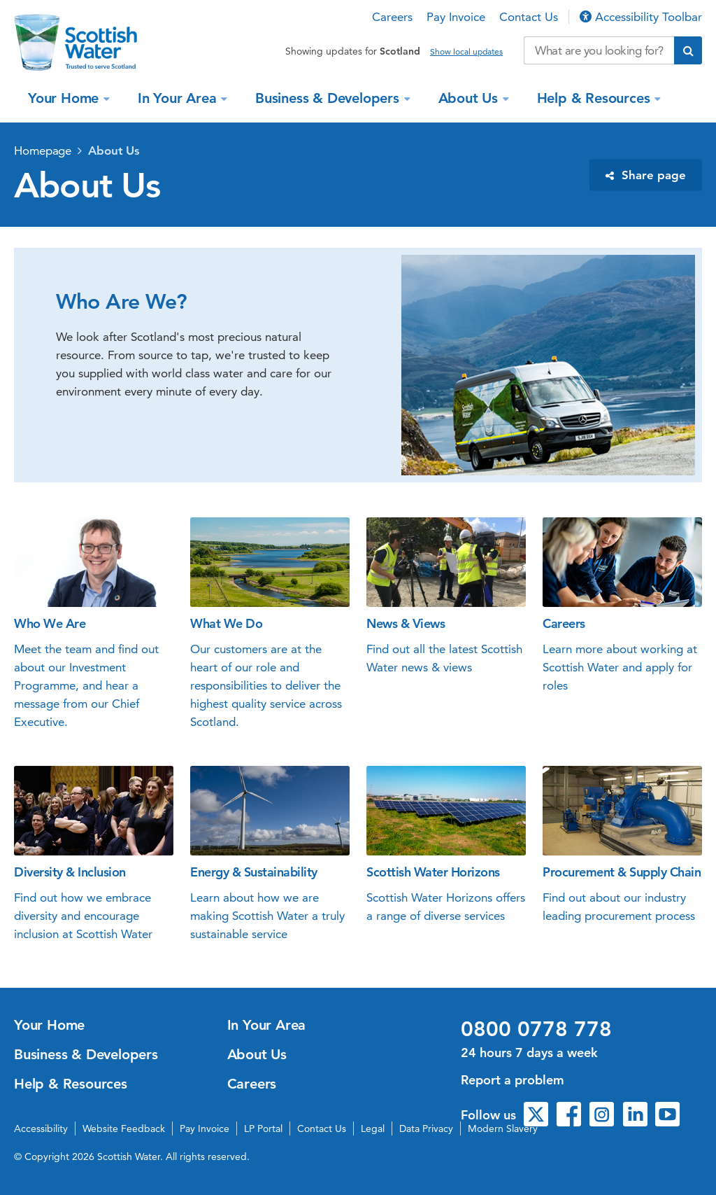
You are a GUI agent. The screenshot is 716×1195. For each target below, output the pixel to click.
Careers (392, 17)
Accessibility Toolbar (641, 17)
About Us (470, 98)
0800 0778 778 (536, 1029)
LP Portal (263, 1128)
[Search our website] (599, 50)
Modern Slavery (503, 1128)
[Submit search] (688, 50)
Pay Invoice (456, 17)
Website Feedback (124, 1128)
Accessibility (41, 1128)
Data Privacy (426, 1128)
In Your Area (179, 98)
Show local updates (466, 52)
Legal (373, 1128)
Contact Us (528, 17)
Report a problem (512, 1080)
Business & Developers (329, 98)
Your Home (65, 98)
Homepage (42, 151)
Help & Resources (595, 98)
